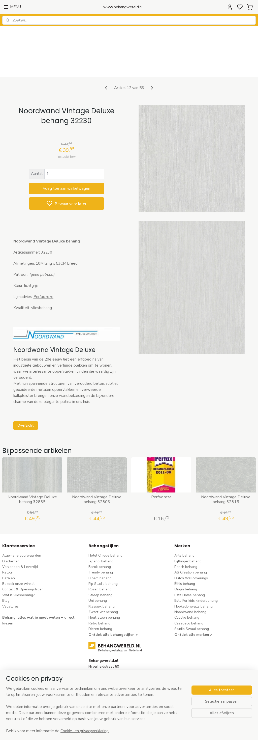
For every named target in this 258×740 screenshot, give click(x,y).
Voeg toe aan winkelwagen (66, 162)
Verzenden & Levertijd (20, 540)
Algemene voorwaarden (21, 529)
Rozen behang (100, 563)
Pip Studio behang (103, 557)
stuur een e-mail (101, 668)
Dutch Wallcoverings (191, 552)
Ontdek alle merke (190, 608)
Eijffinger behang (188, 534)
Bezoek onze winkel (18, 557)
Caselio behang (186, 591)
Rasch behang (185, 540)
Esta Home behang (189, 568)
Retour (7, 546)
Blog (6, 574)
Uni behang (97, 574)
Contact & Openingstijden (23, 563)
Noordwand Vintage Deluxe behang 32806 (96, 473)
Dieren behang (100, 602)
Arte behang (184, 529)
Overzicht (25, 398)
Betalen (8, 552)
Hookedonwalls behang (193, 580)
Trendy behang (100, 546)
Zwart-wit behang (103, 585)
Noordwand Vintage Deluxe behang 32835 (32, 473)
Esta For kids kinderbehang (196, 574)
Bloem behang (100, 552)
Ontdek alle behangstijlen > (113, 608)
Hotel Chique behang (105, 529)
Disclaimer (10, 534)
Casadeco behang (188, 597)
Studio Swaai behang (191, 602)
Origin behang (185, 563)
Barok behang (99, 540)
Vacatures (10, 580)
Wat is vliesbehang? (18, 568)
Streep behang (100, 568)
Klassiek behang (101, 580)
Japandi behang (100, 534)
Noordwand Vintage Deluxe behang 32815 (225, 473)
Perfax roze (161, 471)
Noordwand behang (190, 585)
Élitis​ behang (184, 557)
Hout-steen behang (104, 591)
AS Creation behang (190, 546)
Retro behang (99, 597)
